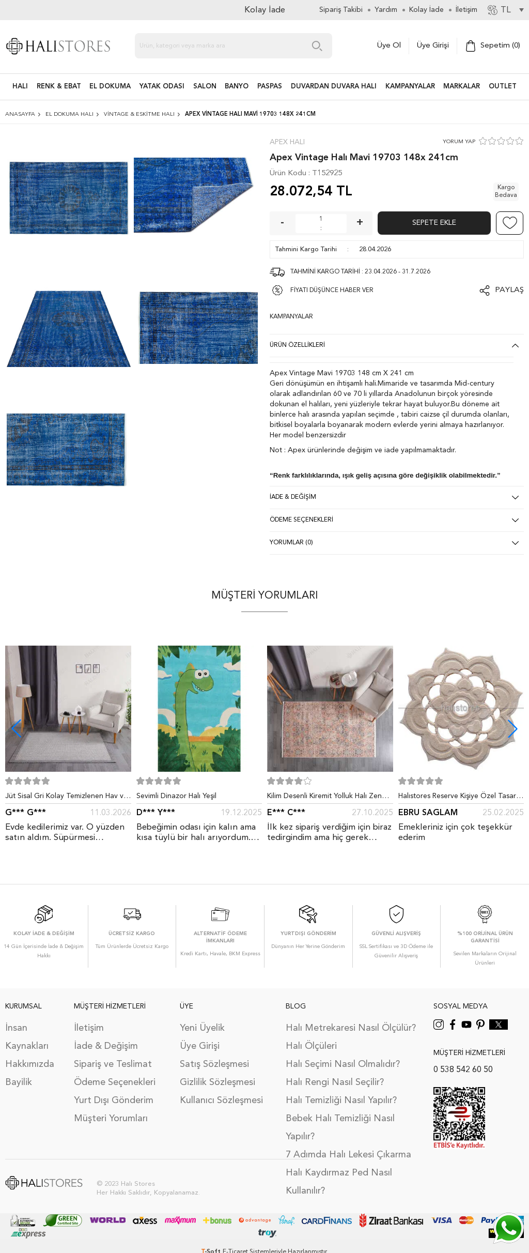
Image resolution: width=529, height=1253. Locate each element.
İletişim (89, 1028)
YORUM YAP (459, 142)
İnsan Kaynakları (27, 1037)
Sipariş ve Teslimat (113, 1064)
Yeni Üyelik (202, 1028)
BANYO (236, 86)
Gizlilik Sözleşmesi (217, 1082)
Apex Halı (287, 142)
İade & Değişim (106, 1046)
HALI (20, 86)
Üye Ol (389, 46)
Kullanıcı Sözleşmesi (221, 1100)
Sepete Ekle (434, 222)
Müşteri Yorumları (111, 1118)
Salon (204, 86)
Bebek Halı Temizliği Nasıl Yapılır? (340, 1127)
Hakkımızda (29, 1064)
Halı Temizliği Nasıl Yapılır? (341, 1100)
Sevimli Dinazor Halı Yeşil (176, 796)
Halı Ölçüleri (311, 1046)
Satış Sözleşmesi (214, 1064)
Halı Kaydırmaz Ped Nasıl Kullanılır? (339, 1182)
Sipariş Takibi (341, 9)
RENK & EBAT (59, 86)
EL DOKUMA (110, 86)
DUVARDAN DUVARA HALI (334, 86)
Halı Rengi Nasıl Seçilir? (335, 1082)
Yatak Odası (161, 86)
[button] (513, 729)
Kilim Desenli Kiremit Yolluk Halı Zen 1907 (324, 798)
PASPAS (269, 86)
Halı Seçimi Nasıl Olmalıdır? (343, 1064)
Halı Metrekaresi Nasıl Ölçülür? (351, 1028)
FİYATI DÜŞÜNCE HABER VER (332, 290)
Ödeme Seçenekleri (114, 1082)
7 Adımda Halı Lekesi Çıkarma (348, 1154)
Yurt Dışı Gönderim (113, 1100)
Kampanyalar (410, 86)
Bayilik (18, 1082)
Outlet (503, 86)
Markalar (461, 86)
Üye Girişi (433, 46)
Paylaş (509, 290)
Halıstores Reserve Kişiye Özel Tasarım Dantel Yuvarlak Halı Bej (460, 798)
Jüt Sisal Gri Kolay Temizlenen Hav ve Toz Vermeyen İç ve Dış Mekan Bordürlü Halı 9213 (66, 798)
